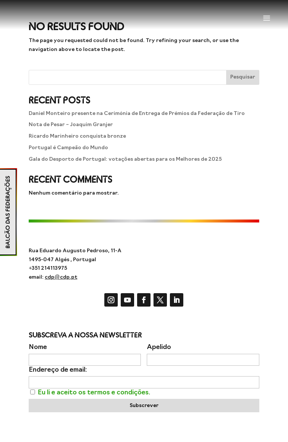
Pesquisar (242, 77)
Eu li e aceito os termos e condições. (94, 393)
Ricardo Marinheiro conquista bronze (77, 136)
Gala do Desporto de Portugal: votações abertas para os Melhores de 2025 (125, 159)
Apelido (159, 347)
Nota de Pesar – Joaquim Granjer (71, 125)
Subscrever (144, 405)
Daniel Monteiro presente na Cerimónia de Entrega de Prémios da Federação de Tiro (137, 113)
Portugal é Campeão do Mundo (68, 148)
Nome (38, 347)
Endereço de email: (58, 370)
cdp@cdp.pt (61, 277)
